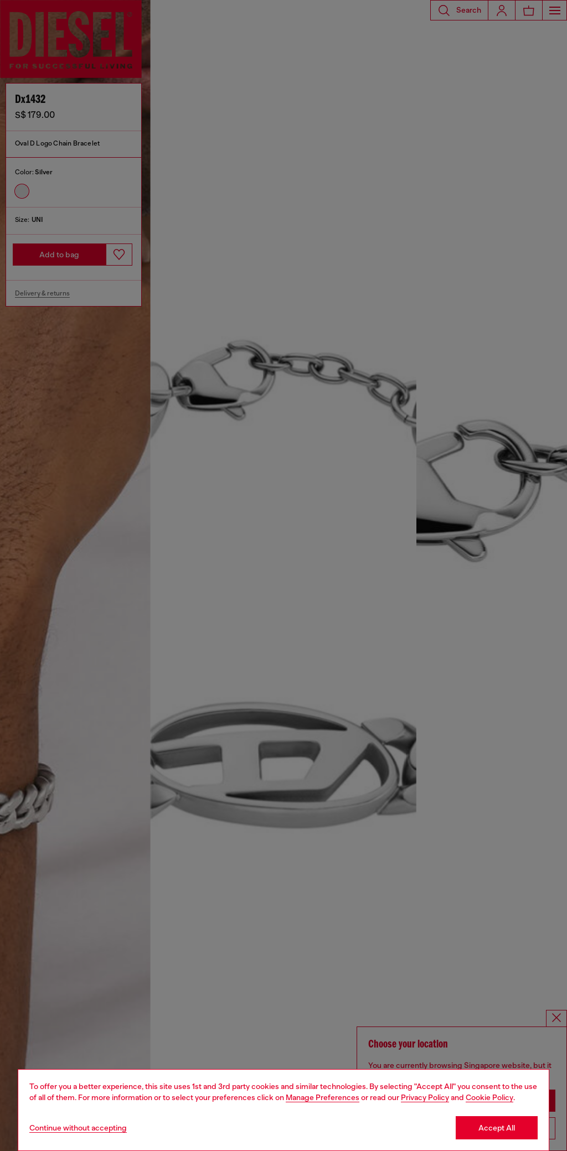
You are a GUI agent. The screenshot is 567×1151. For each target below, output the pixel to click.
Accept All (496, 1127)
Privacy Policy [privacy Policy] (425, 1097)
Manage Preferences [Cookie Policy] (322, 1097)
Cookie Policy (489, 1097)
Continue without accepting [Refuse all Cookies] (78, 1127)
